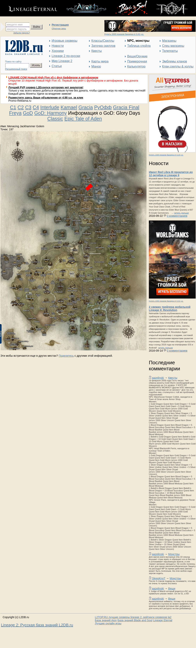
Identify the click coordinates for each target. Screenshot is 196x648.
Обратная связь (59, 29)
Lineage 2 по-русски (66, 56)
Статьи (57, 66)
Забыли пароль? (21, 33)
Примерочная (137, 61)
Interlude (49, 107)
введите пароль (17, 29)
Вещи (171, 588)
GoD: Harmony (50, 113)
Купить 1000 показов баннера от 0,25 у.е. (166, 155)
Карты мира (100, 61)
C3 (28, 107)
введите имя (15, 24)
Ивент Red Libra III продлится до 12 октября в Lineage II (171, 174)
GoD (28, 113)
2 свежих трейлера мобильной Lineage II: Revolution (169, 308)
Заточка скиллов (103, 45)
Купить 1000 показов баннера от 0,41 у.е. (124, 34)
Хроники (58, 50)
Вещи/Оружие (137, 56)
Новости (58, 45)
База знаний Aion (106, 620)
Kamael (69, 107)
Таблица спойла (139, 45)
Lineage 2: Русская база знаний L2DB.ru (37, 625)
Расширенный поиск (16, 69)
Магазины (169, 40)
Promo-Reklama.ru (19, 100)
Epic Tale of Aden (83, 118)
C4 (36, 107)
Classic (55, 118)
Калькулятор (136, 66)
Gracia (86, 107)
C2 (21, 107)
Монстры (174, 554)
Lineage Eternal (162, 620)
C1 (13, 107)
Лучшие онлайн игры (108, 623)
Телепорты (170, 50)
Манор (96, 66)
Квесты (96, 50)
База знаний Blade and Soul (134, 620)
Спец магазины (173, 45)
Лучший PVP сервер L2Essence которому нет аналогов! (45, 87)
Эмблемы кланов (174, 61)
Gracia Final (126, 107)
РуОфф (103, 107)
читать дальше (181, 213)
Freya (15, 113)
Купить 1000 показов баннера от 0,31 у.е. (166, 301)
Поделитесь (66, 355)
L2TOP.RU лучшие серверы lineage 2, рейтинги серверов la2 (133, 617)
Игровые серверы (64, 40)
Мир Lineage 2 (62, 61)
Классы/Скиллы (102, 40)
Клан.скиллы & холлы (177, 66)
